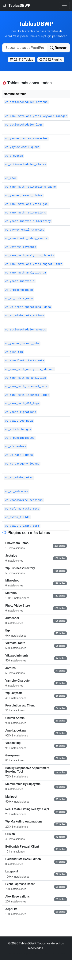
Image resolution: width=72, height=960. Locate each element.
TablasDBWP (16, 5)
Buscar (58, 48)
